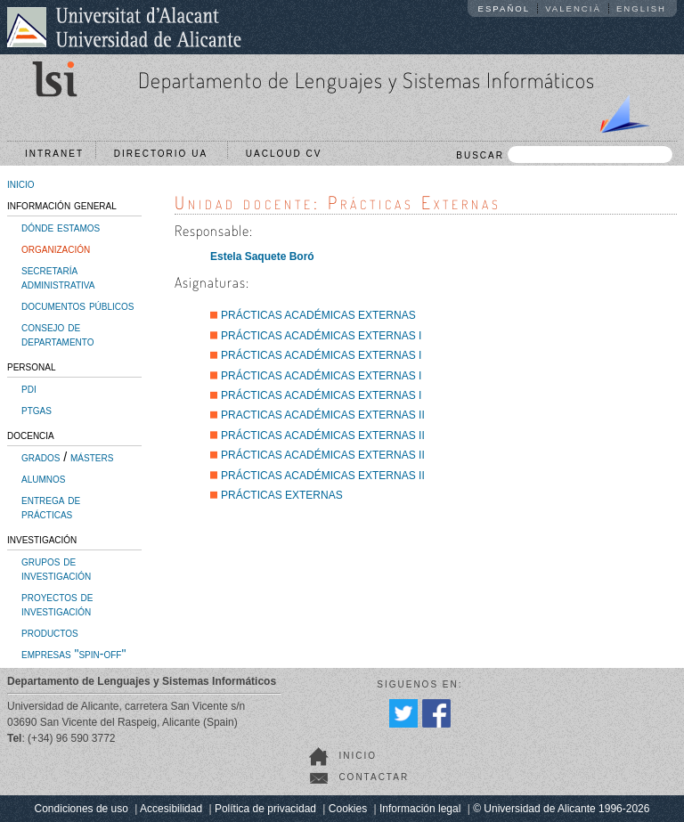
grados (40, 457)
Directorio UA (165, 154)
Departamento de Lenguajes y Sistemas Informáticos (366, 80)
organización (55, 248)
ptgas (36, 410)
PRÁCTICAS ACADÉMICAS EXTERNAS (318, 315)
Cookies (348, 808)
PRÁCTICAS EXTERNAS (282, 495)
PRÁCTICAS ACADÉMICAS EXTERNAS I (321, 336)
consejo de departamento (57, 334)
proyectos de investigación (57, 604)
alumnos (43, 478)
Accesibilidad (171, 808)
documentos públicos (77, 305)
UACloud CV (288, 154)
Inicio (357, 756)
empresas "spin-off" (73, 654)
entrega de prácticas (50, 506)
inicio (21, 183)
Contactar (373, 777)
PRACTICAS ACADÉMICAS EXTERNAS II (323, 415)
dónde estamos (60, 227)
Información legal (419, 808)
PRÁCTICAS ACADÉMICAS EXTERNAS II (323, 435)
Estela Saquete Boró (262, 256)
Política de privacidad (265, 808)
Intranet (54, 154)
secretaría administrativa (57, 277)
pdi (29, 388)
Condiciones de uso (81, 808)
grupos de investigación (56, 568)
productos (49, 632)
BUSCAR (564, 154)
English (641, 8)
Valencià (573, 8)
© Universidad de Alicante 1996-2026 (561, 808)
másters (91, 457)
